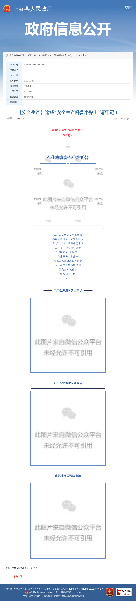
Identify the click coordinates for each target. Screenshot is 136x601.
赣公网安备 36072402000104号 (43, 592)
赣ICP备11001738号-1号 (92, 589)
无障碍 (128, 7)
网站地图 (80, 596)
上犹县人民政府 (32, 9)
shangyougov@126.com (65, 596)
